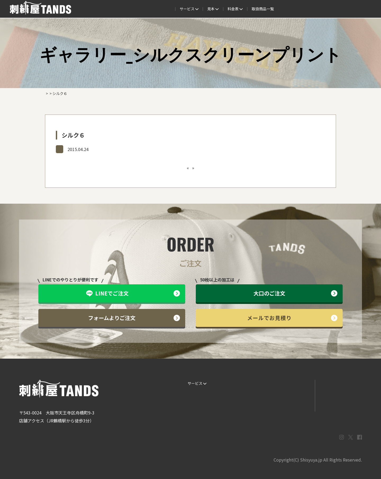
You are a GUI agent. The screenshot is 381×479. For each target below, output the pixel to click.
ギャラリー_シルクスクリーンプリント (92, 149)
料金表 (242, 9)
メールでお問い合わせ (338, 394)
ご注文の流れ (140, 9)
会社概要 (297, 9)
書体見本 (193, 404)
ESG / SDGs (195, 415)
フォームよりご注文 (134, 318)
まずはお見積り (291, 404)
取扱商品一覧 (270, 9)
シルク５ (175, 168)
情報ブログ (287, 394)
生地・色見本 (244, 383)
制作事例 (187, 9)
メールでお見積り (292, 318)
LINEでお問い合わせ (337, 383)
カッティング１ (199, 168)
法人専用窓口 (325, 9)
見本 (165, 9)
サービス (110, 9)
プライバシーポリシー (338, 404)
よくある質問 (215, 9)
